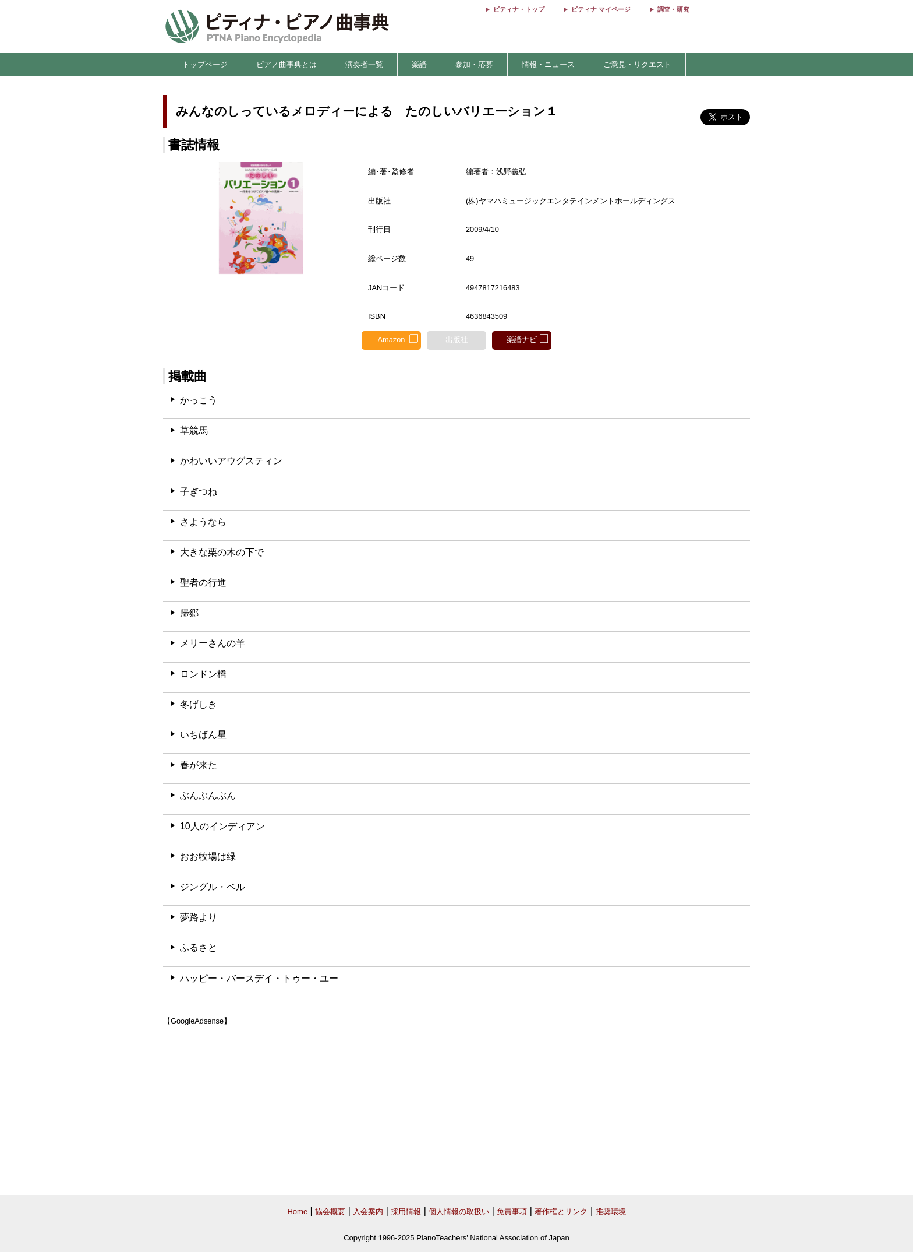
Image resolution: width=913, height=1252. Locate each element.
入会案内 (368, 1211)
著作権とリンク (561, 1211)
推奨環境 (611, 1211)
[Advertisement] (456, 1111)
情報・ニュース (548, 64)
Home (297, 1211)
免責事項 (512, 1211)
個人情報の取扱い (459, 1211)
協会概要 (330, 1211)
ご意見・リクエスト (637, 64)
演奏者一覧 (364, 64)
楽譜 (419, 64)
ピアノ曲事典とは (286, 64)
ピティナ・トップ (518, 9)
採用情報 (406, 1211)
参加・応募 (474, 64)
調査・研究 (673, 9)
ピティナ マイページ (601, 9)
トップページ (205, 64)
